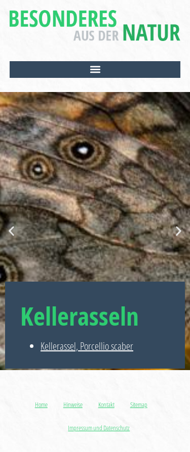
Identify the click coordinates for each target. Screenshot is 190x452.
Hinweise (73, 404)
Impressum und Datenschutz (99, 427)
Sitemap (138, 404)
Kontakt (106, 404)
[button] (95, 69)
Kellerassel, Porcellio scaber (87, 346)
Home (41, 404)
